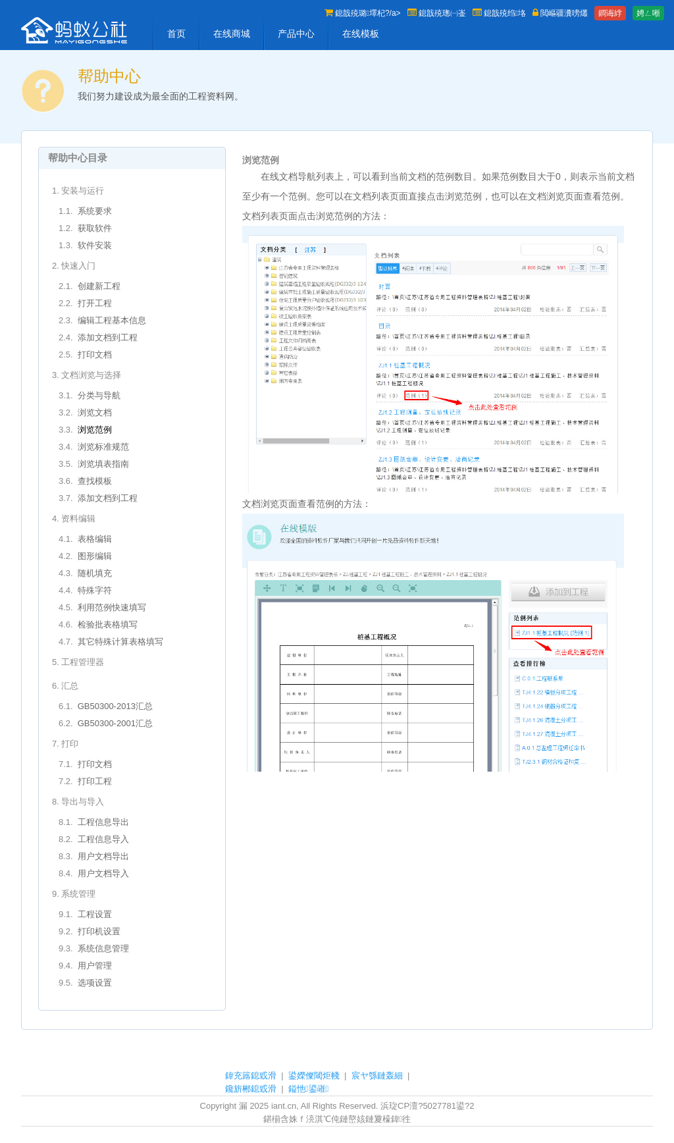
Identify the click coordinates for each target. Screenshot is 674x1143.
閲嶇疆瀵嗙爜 (560, 13)
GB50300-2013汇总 (115, 706)
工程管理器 (82, 662)
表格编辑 (95, 539)
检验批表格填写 (108, 624)
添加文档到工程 (108, 337)
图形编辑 (95, 556)
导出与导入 (82, 802)
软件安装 (95, 245)
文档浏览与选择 (91, 375)
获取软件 (95, 228)
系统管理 (78, 894)
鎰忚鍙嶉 (308, 1089)
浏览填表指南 (103, 464)
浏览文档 (95, 412)
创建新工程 (99, 286)
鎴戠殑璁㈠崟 (436, 13)
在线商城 (231, 33)
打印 (69, 744)
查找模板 (95, 481)
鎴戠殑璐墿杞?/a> (362, 13)
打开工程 (95, 303)
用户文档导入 (103, 873)
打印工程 (95, 781)
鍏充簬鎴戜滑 (250, 1075)
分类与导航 (99, 395)
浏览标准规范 (103, 447)
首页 (176, 33)
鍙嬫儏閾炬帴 (314, 1075)
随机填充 (95, 573)
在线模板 (360, 33)
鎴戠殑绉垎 (499, 13)
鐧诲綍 (610, 13)
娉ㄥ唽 (648, 13)
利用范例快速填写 (112, 607)
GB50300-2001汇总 (115, 723)
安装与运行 (82, 191)
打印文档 (95, 354)
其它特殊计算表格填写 (120, 642)
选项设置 (95, 983)
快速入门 (78, 266)
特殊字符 (95, 590)
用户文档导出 (103, 856)
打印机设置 (99, 931)
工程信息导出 (103, 822)
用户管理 (95, 965)
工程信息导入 (103, 839)
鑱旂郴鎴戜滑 (250, 1089)
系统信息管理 (103, 948)
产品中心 (296, 33)
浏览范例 (95, 430)
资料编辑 (78, 518)
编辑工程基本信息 (112, 320)
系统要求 (95, 211)
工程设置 (95, 914)
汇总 (69, 686)
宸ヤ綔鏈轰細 (377, 1075)
